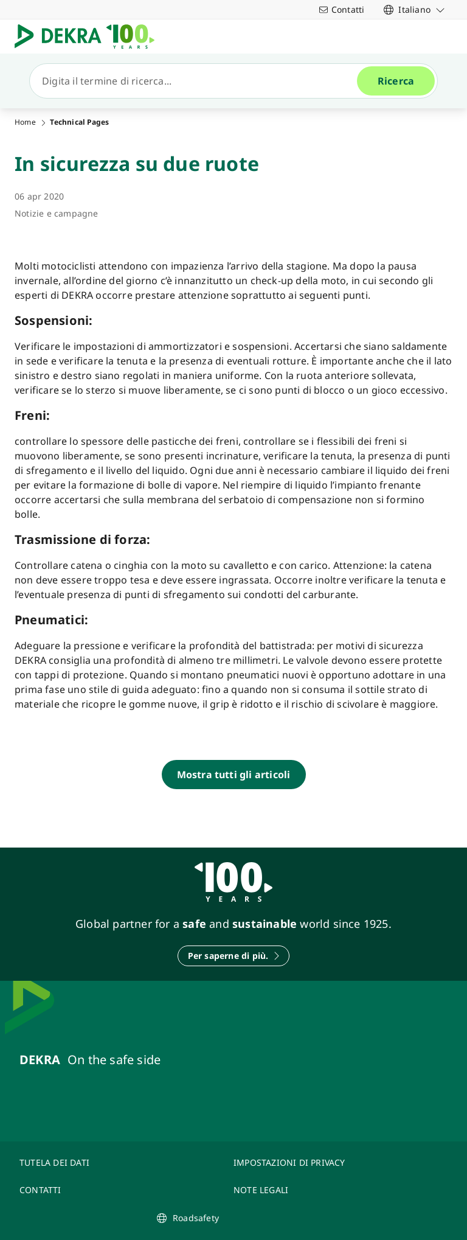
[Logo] (89, 36)
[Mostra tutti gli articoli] (234, 774)
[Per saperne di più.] (234, 956)
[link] (414, 9)
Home (25, 122)
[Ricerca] (198, 81)
